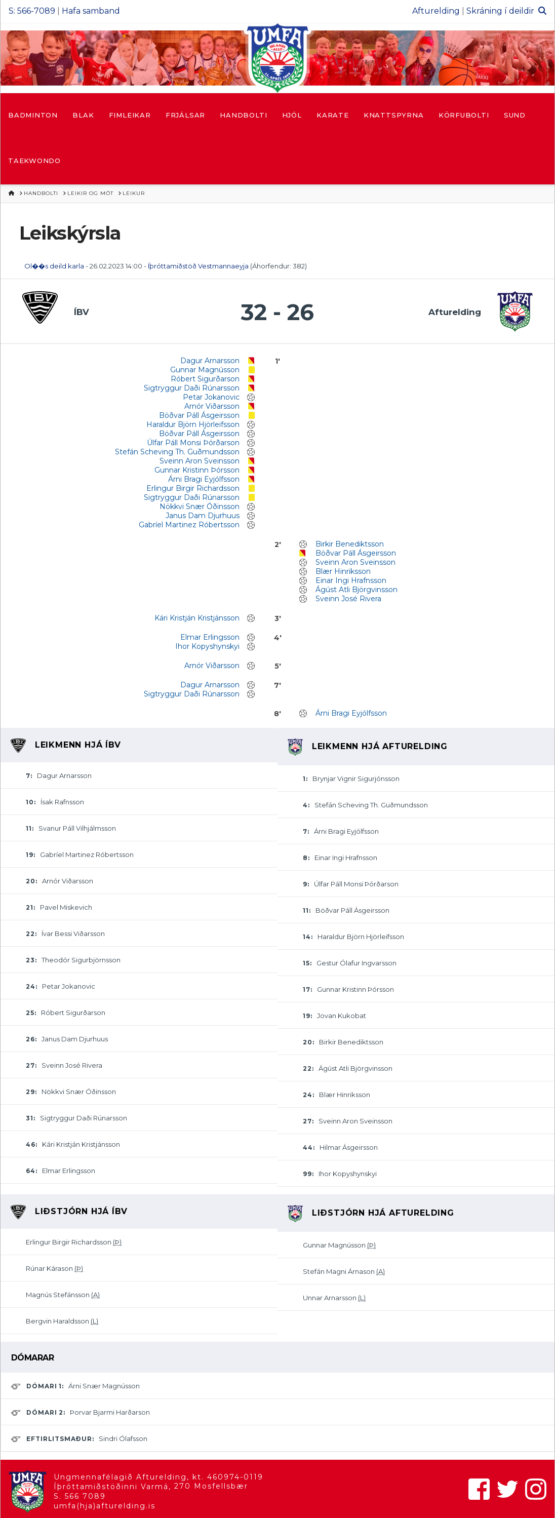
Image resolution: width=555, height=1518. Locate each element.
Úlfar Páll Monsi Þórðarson (193, 442)
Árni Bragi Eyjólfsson (204, 479)
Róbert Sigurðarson (205, 378)
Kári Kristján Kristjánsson (197, 617)
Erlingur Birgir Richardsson (193, 488)
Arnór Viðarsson (212, 406)
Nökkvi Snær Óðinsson (200, 506)
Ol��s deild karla (54, 266)
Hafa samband (91, 11)
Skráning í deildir (500, 11)
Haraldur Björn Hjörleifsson (193, 424)
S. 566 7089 (80, 1496)
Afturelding (436, 11)
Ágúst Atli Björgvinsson (356, 589)
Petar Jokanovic (211, 397)
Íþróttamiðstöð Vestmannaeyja (198, 266)
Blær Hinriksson (343, 571)
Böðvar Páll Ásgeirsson (199, 415)
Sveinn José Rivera (348, 598)
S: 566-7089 (32, 11)
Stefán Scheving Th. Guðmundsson (177, 451)
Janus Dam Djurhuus (203, 515)
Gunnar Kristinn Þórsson (197, 470)
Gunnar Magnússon (205, 369)
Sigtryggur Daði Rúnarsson (192, 388)
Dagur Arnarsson (210, 360)
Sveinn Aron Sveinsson (200, 460)
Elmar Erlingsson (210, 637)
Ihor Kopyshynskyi (207, 646)
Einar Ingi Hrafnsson (350, 580)
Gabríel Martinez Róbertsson (189, 524)
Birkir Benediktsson (349, 544)
